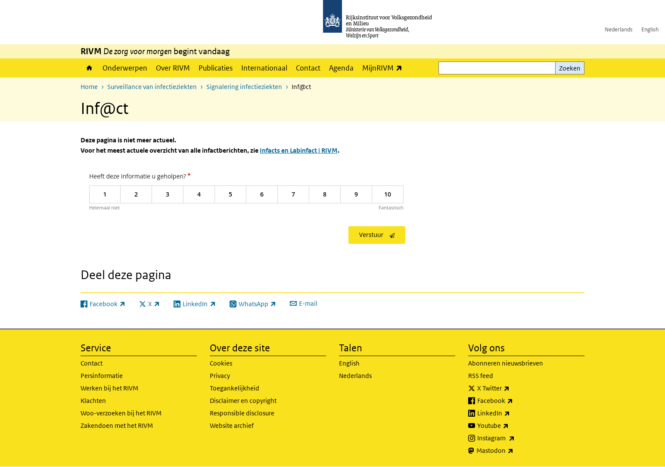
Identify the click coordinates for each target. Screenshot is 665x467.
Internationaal (264, 68)
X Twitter (512, 388)
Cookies (221, 363)
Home (89, 67)
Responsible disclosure (242, 413)
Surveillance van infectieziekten (152, 87)
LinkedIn (512, 413)
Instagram (515, 438)
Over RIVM (173, 68)
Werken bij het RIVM (109, 388)
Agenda (341, 68)
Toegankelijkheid (234, 388)
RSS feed (480, 376)
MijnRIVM (384, 67)
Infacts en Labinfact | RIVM (299, 150)
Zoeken (570, 68)
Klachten (93, 400)
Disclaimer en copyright (243, 400)
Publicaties (216, 68)
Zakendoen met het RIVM (117, 425)
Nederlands (619, 29)
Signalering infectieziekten (244, 87)
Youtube (512, 426)
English (650, 29)
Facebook (514, 401)
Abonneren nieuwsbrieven (505, 363)
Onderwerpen (125, 68)
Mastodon (513, 450)
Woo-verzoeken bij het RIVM (121, 413)
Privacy (220, 376)
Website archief (232, 425)
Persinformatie (102, 376)
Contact (308, 68)
